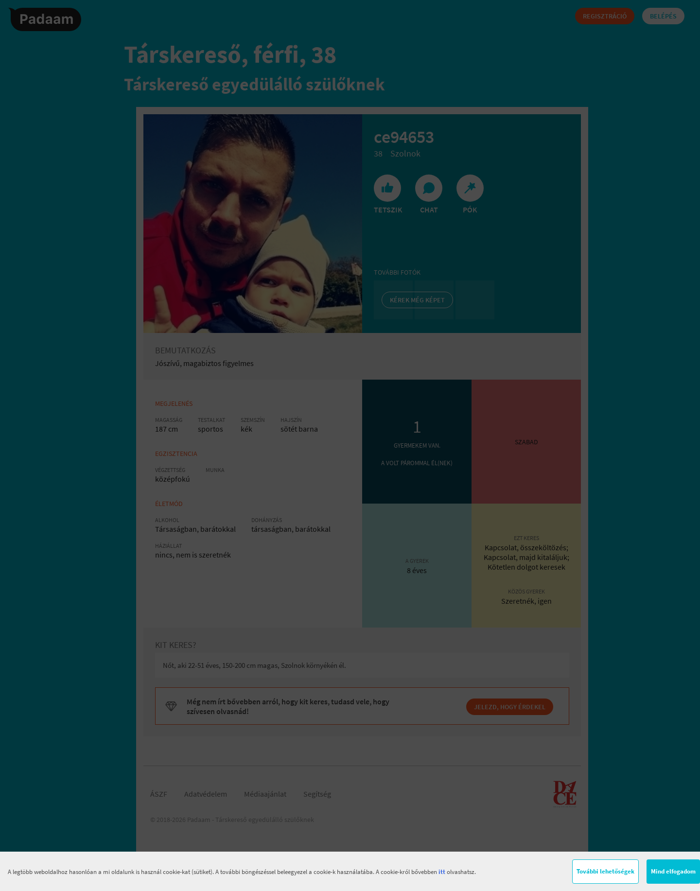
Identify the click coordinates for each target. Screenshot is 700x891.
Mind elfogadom (673, 871)
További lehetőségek (605, 871)
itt (441, 872)
